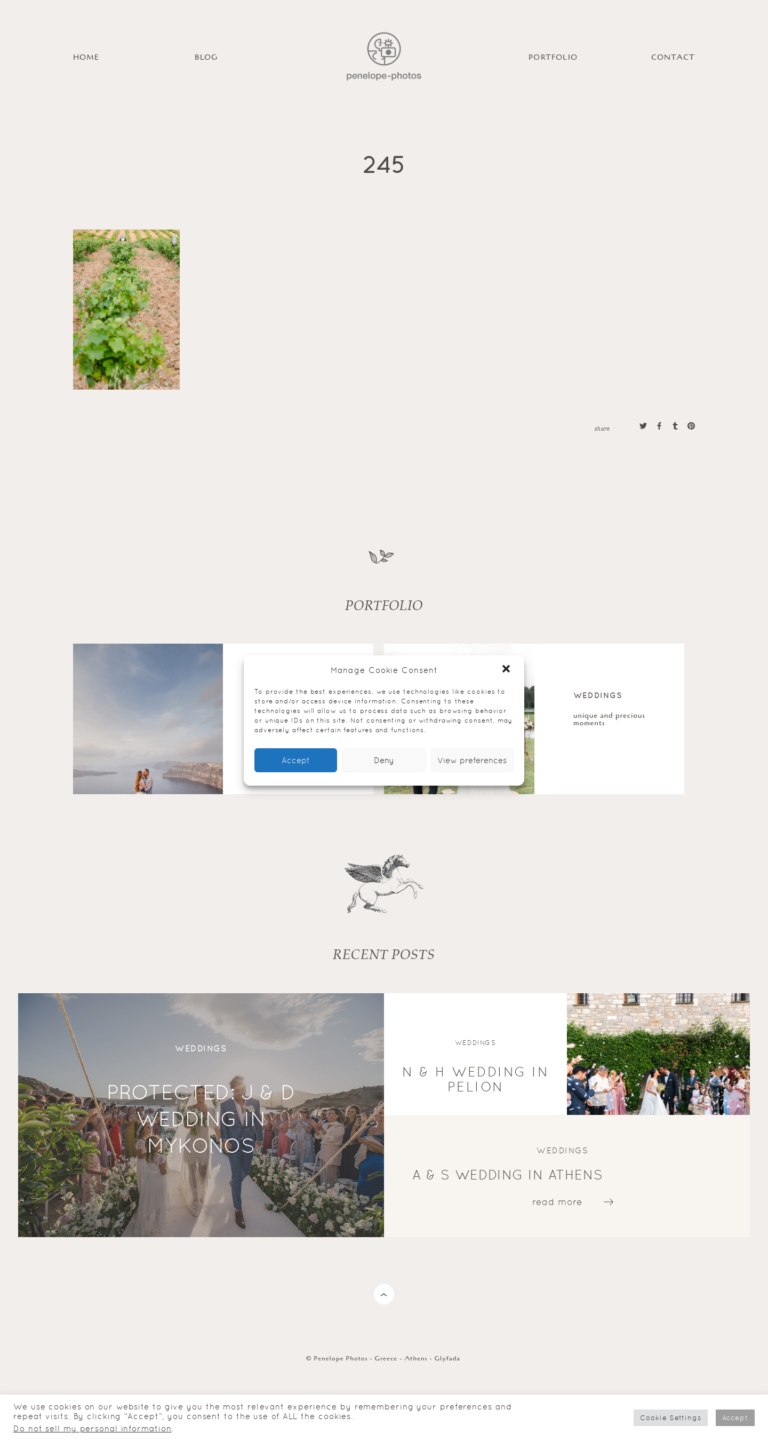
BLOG (206, 57)
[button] (507, 669)
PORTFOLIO (553, 57)
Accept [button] (735, 1418)
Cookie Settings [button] (670, 1418)
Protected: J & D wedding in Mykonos (201, 1119)
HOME (86, 57)
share (602, 428)
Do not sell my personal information (92, 1428)
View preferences (472, 760)
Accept (296, 760)
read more (557, 1201)
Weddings (598, 695)
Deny (384, 760)
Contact (673, 57)
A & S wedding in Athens (507, 1174)
